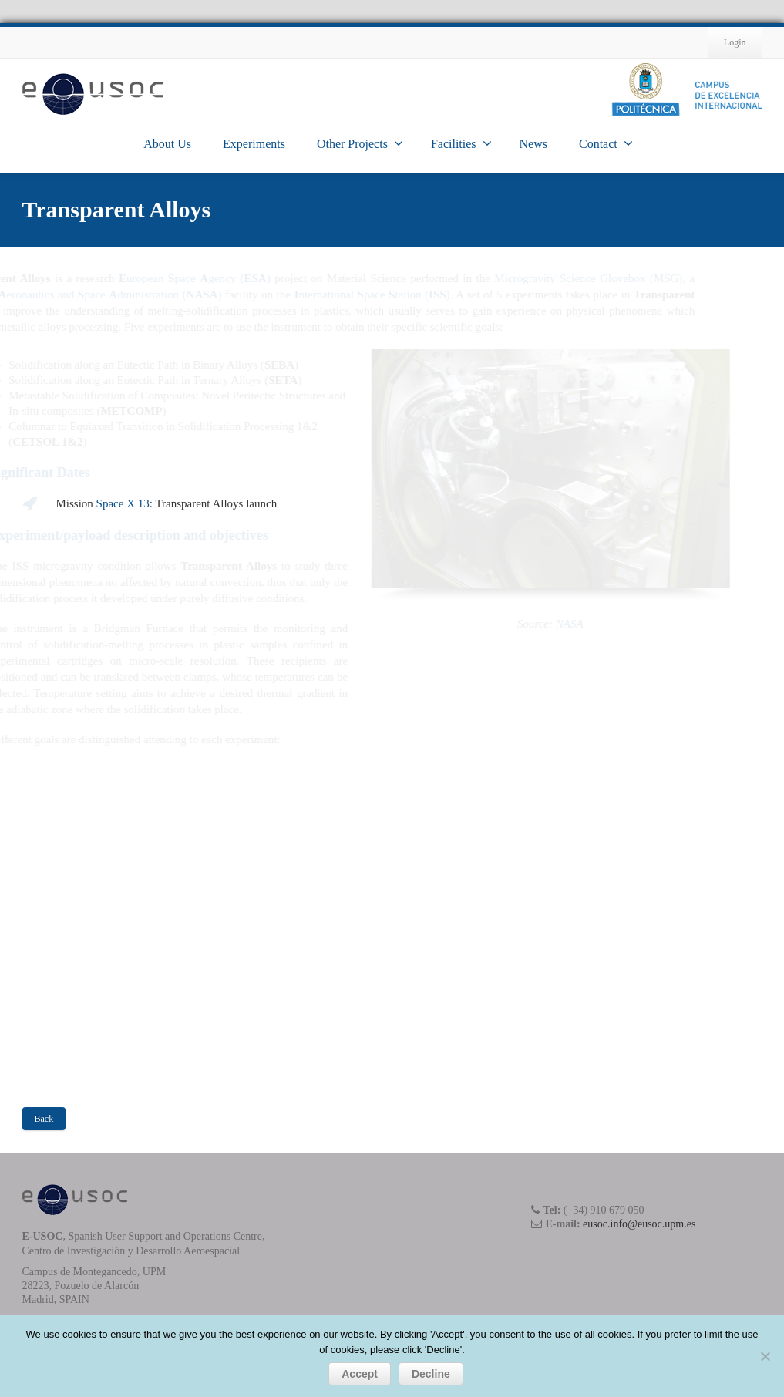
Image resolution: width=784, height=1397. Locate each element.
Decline (431, 1374)
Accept (360, 1374)
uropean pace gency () (262, 278)
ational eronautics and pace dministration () (157, 294)
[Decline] (764, 1356)
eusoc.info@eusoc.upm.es (639, 1224)
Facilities (461, 143)
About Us (167, 143)
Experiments (254, 143)
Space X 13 (123, 503)
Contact (606, 143)
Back (44, 1118)
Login (735, 42)
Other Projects (360, 143)
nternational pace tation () (439, 294)
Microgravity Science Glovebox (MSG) (656, 278)
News (533, 143)
